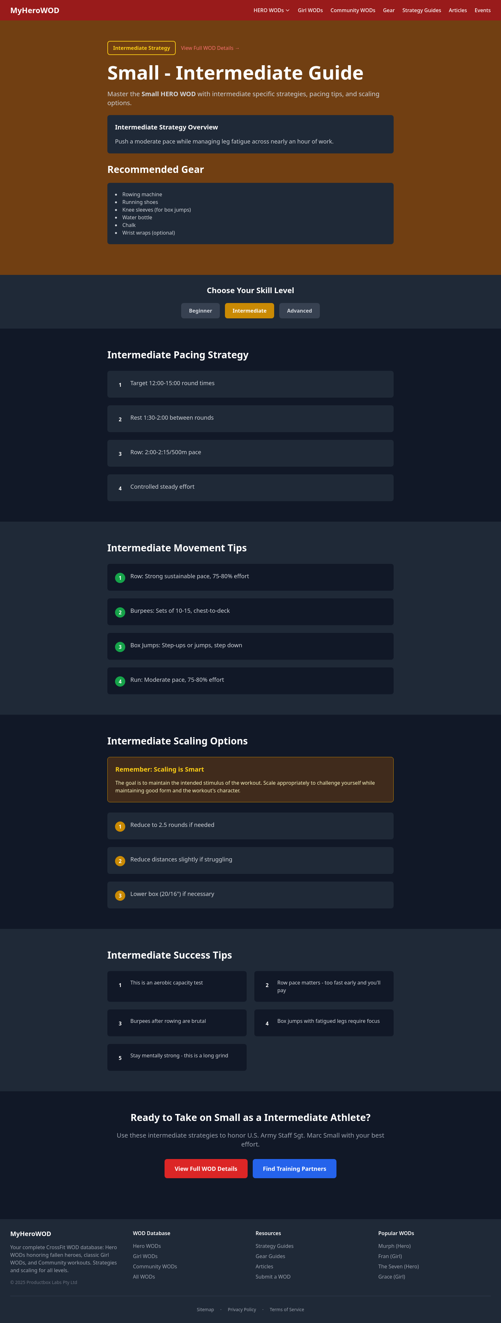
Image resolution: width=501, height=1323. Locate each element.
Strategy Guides (421, 10)
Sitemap (205, 1309)
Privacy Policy (242, 1309)
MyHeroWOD (34, 10)
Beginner (200, 310)
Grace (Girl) (391, 1276)
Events (483, 10)
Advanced (299, 310)
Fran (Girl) (390, 1256)
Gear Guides (270, 1256)
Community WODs (352, 10)
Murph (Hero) (394, 1245)
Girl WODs (310, 10)
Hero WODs (147, 1245)
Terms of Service (287, 1309)
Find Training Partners (295, 1168)
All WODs (144, 1276)
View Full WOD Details (206, 1168)
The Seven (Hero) (398, 1266)
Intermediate (249, 310)
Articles (458, 10)
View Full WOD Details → (210, 47)
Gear (389, 10)
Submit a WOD (273, 1276)
